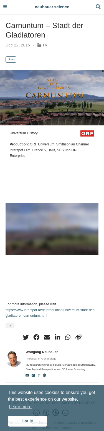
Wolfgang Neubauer (42, 352)
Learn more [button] (20, 406)
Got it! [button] (27, 421)
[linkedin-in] (57, 337)
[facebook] (36, 337)
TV (45, 45)
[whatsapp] (68, 337)
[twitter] (26, 337)
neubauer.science (52, 7)
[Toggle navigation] (5, 7)
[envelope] (47, 337)
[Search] (98, 7)
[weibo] (78, 337)
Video (10, 59)
